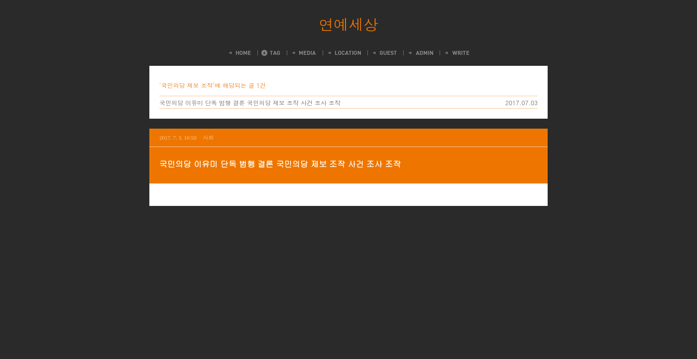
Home (239, 53)
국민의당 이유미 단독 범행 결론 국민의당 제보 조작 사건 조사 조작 (250, 102)
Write (456, 53)
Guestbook (384, 53)
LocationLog (344, 53)
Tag (270, 53)
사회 (208, 137)
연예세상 (348, 23)
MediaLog (303, 53)
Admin (420, 53)
